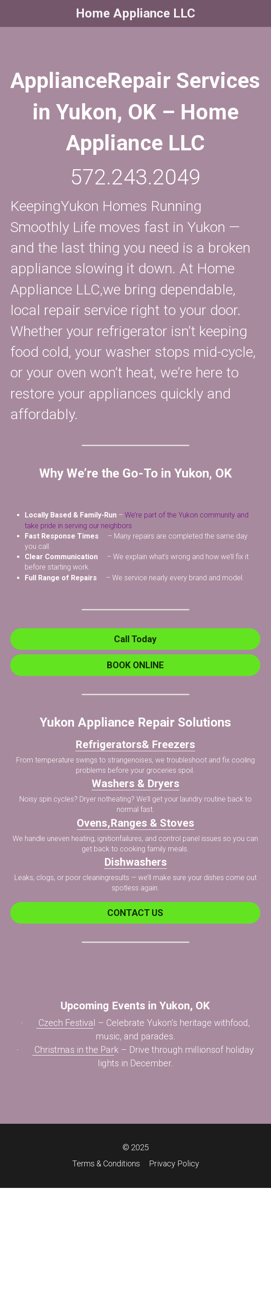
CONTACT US (135, 912)
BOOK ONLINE (135, 665)
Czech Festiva (64, 1022)
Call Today (135, 639)
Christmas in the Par (73, 1049)
